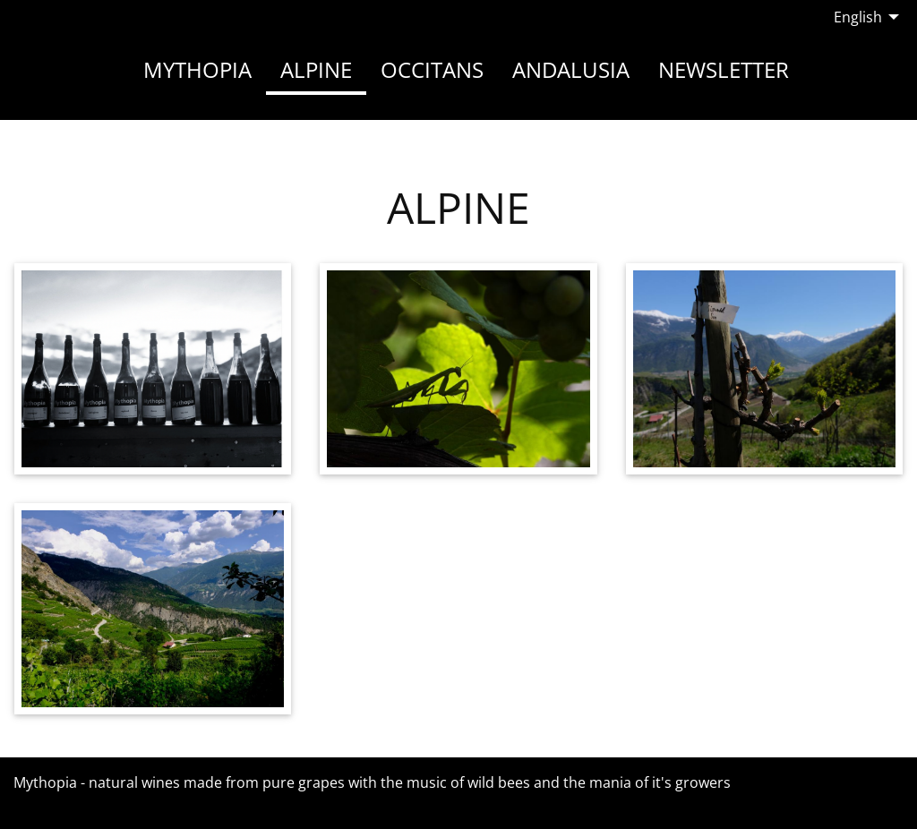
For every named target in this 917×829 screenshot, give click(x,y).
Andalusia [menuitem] (571, 69)
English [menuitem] (858, 17)
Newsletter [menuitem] (723, 69)
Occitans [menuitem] (432, 69)
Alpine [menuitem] (316, 69)
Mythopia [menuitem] (197, 69)
